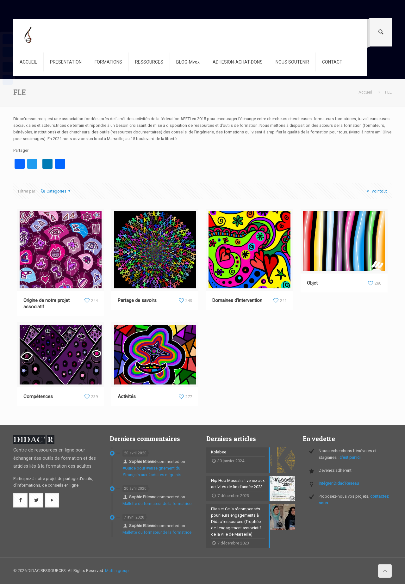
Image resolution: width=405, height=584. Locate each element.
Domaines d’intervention (237, 300)
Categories (56, 191)
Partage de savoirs (137, 300)
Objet (312, 283)
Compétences (38, 396)
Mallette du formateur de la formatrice (156, 503)
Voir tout (376, 191)
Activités (127, 396)
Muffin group (117, 570)
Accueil (365, 92)
